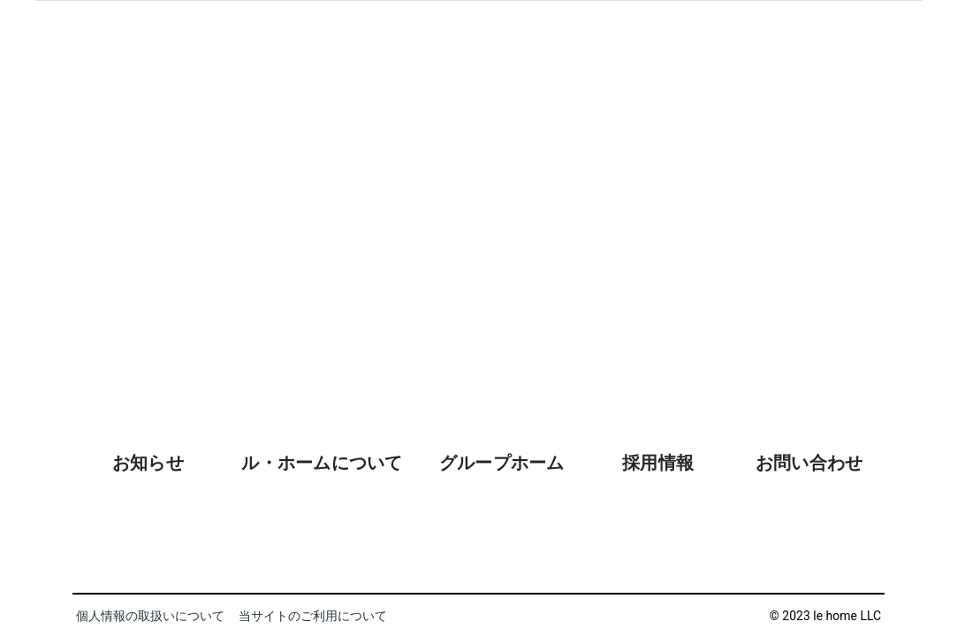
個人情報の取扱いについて (150, 616)
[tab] (148, 508)
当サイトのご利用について (313, 616)
